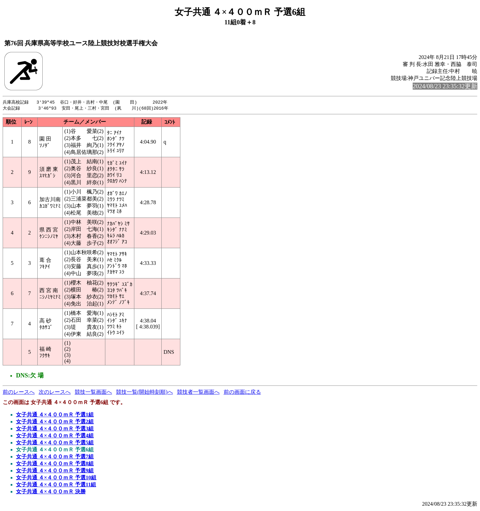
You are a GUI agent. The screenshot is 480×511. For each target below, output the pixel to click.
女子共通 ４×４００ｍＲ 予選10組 (56, 478)
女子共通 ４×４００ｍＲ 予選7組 (55, 457)
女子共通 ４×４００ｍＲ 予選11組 (56, 485)
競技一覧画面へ (93, 392)
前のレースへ (19, 392)
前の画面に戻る (242, 392)
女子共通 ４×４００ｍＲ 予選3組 (55, 429)
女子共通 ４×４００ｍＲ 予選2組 (55, 422)
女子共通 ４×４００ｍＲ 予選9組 (55, 471)
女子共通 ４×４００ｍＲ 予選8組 (55, 464)
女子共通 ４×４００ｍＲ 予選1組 (55, 415)
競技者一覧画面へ (198, 392)
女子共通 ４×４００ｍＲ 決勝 (51, 492)
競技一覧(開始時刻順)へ (144, 392)
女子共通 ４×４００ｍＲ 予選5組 (55, 443)
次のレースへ (55, 392)
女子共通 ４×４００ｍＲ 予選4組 (55, 436)
